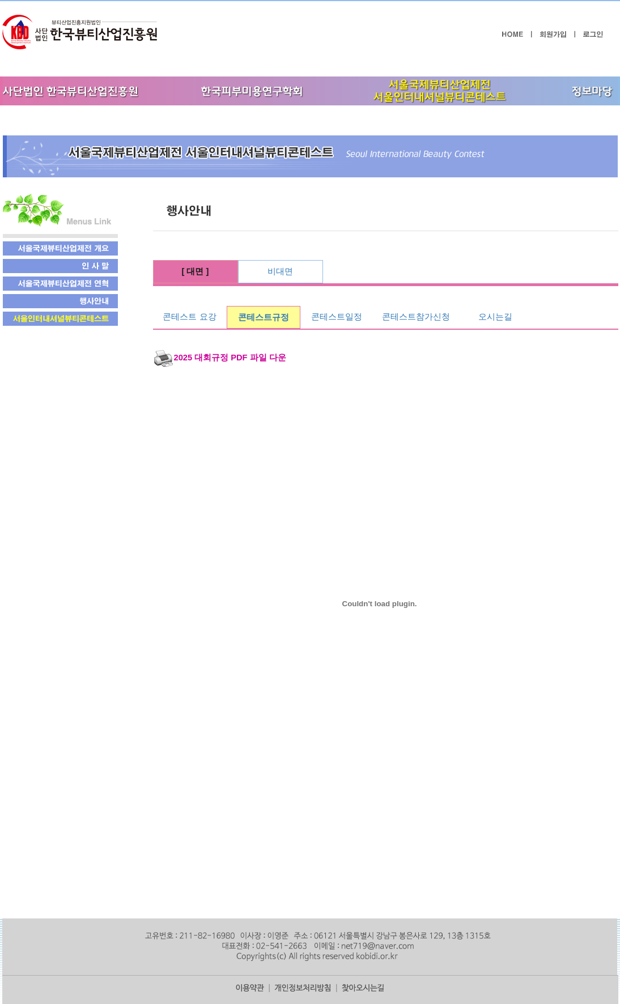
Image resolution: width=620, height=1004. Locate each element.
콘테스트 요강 (189, 316)
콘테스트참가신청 (416, 316)
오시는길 (495, 316)
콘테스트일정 (336, 316)
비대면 (280, 271)
